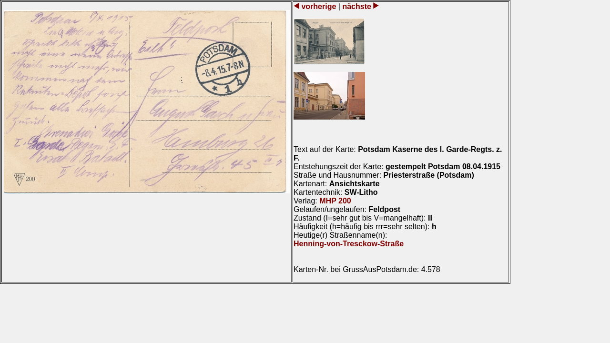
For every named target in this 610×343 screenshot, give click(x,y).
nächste (356, 6)
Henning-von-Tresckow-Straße (349, 244)
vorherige (318, 6)
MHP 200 (335, 201)
